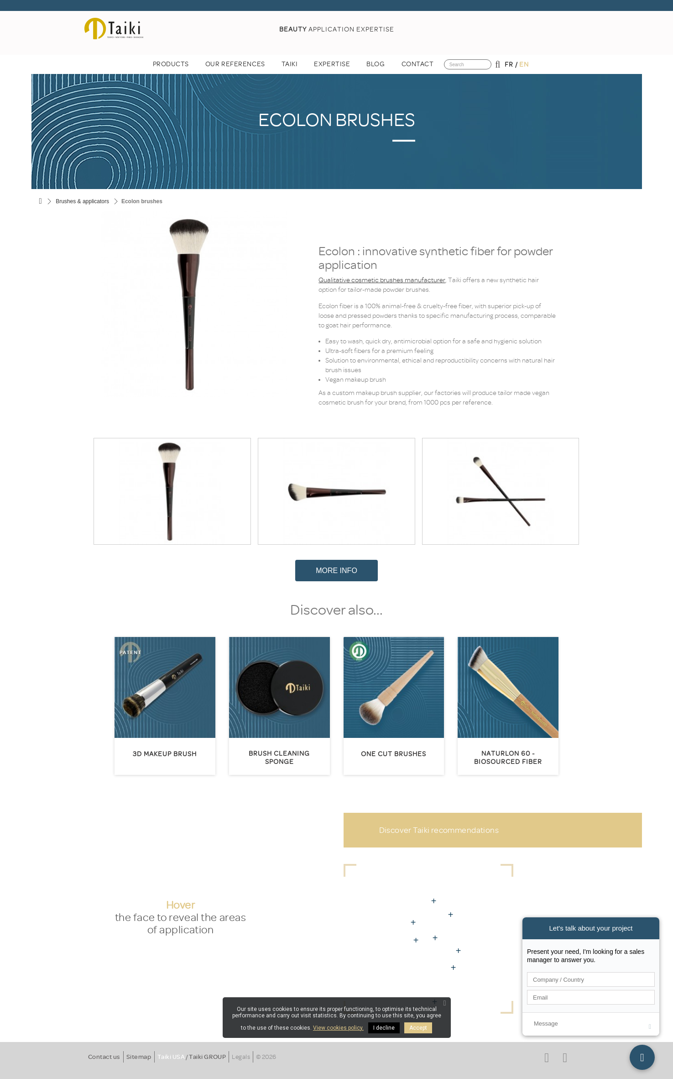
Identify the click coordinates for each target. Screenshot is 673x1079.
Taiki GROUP (207, 1057)
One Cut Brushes (393, 754)
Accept (418, 1028)
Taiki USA (171, 1057)
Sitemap (138, 1057)
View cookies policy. (338, 1028)
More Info (336, 570)
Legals (241, 1057)
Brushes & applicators (82, 201)
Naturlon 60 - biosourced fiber (508, 758)
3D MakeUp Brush (165, 754)
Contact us (104, 1057)
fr (509, 64)
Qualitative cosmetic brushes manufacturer (381, 280)
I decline (384, 1028)
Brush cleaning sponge (279, 758)
